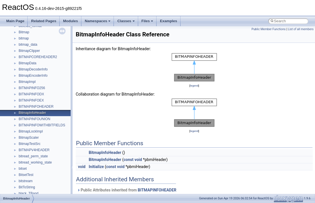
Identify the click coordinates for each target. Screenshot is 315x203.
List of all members (301, 29)
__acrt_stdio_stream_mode (39, 30)
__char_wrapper (31, 167)
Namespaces (98, 21)
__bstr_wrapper (30, 111)
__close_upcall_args (34, 179)
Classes (125, 21)
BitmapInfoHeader (105, 152)
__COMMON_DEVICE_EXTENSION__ (48, 185)
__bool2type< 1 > (32, 98)
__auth (24, 61)
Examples (168, 21)
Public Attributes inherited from (126, 190)
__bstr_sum (27, 105)
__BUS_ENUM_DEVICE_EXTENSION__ (50, 123)
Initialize (96, 166)
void (138, 159)
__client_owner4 (31, 173)
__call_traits (28, 136)
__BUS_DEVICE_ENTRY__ (40, 117)
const (128, 159)
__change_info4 (31, 154)
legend (194, 85)
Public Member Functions (268, 29)
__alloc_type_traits (33, 43)
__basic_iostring (31, 67)
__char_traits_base (33, 160)
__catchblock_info (32, 142)
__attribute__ (28, 55)
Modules (70, 21)
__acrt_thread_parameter (38, 36)
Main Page (15, 21)
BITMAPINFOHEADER (157, 190)
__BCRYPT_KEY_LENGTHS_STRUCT (48, 74)
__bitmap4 (26, 80)
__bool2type (28, 86)
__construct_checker (34, 191)
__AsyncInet (28, 49)
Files (147, 21)
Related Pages (43, 21)
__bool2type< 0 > (32, 92)
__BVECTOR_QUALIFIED (38, 129)
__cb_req (26, 148)
